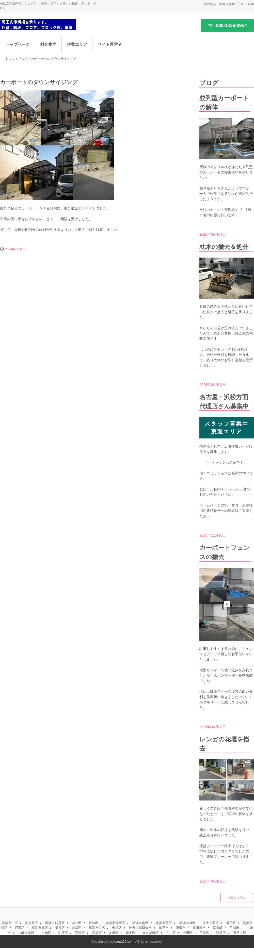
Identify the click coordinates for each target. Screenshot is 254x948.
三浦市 (234, 928)
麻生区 (130, 933)
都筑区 (94, 923)
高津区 (80, 933)
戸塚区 (20, 928)
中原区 (63, 933)
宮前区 (97, 933)
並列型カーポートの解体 (224, 103)
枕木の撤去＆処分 (223, 246)
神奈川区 (31, 923)
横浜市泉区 (39, 928)
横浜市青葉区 (115, 923)
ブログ (23, 59)
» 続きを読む (237, 898)
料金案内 (48, 44)
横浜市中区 (10, 923)
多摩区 (114, 933)
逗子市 (164, 928)
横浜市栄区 (97, 928)
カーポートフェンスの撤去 (224, 552)
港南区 (77, 928)
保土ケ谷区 (210, 923)
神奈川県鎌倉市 (140, 928)
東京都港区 (150, 933)
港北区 (77, 923)
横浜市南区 (140, 923)
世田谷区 (239, 933)
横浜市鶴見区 (55, 923)
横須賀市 (199, 928)
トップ (10, 59)
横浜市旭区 (187, 923)
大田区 (188, 933)
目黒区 (204, 933)
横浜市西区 (163, 923)
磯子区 (231, 923)
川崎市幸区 (26, 933)
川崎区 (46, 933)
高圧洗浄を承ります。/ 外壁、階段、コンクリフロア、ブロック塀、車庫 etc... (38, 24)
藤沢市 (181, 928)
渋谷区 (221, 933)
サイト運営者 (110, 44)
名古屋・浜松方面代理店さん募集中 (224, 402)
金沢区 (117, 928)
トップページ (17, 44)
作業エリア (77, 44)
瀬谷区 (60, 928)
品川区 (171, 933)
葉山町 (218, 928)
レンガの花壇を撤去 (224, 744)
